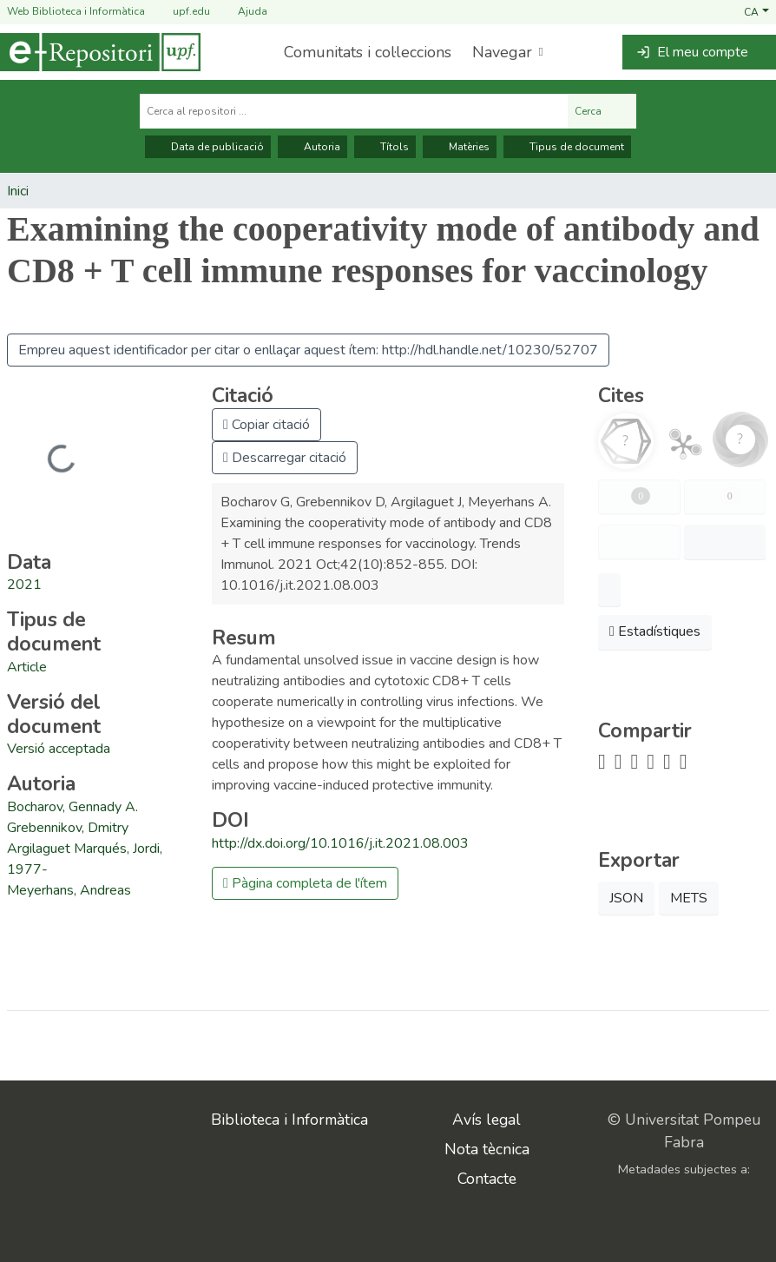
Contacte (486, 1178)
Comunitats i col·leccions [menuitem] (367, 52)
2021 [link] (24, 584)
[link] (27, 667)
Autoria (312, 147)
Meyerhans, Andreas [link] (69, 890)
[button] (756, 11)
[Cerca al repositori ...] (354, 111)
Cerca (602, 111)
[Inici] (100, 52)
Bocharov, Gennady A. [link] (72, 806)
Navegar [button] (502, 52)
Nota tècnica (486, 1149)
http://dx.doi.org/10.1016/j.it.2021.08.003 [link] (340, 843)
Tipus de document (567, 147)
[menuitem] (506, 52)
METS (688, 898)
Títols (385, 147)
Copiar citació (266, 424)
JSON (626, 898)
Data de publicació (208, 147)
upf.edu (181, 11)
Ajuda (242, 11)
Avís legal (486, 1119)
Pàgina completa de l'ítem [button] (305, 883)
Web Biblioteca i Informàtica (76, 11)
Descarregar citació (284, 457)
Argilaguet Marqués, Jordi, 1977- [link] (84, 859)
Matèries (460, 147)
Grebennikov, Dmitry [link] (67, 827)
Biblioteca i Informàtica (289, 1119)
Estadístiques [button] (654, 631)
